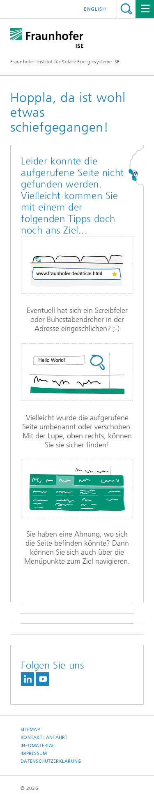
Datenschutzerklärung (51, 761)
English (95, 9)
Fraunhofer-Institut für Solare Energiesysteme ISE (65, 62)
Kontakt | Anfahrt (44, 737)
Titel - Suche (126, 9)
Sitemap (30, 729)
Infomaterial (38, 745)
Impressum (34, 753)
